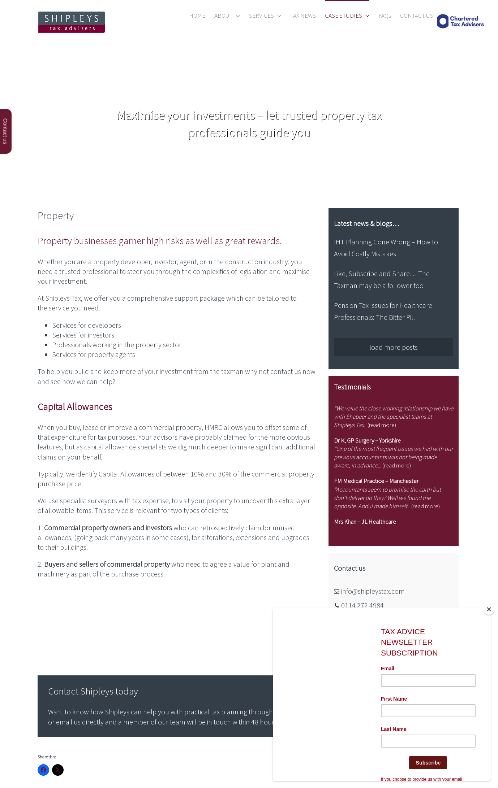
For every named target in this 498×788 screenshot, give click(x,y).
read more (382, 425)
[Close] (489, 609)
